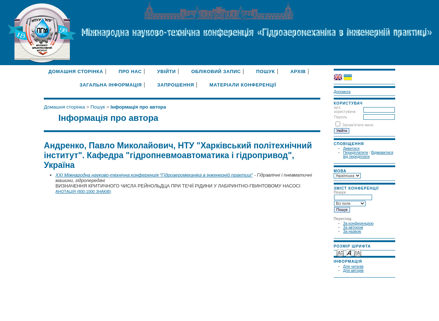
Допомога (342, 92)
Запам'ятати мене (357, 125)
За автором (353, 227)
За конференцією (358, 223)
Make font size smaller (340, 252)
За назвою (352, 231)
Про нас (130, 71)
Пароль (340, 117)
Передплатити (355, 153)
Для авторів (353, 271)
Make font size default (349, 252)
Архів (298, 71)
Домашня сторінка (75, 71)
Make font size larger (357, 252)
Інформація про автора (138, 107)
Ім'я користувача (344, 110)
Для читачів (353, 267)
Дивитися (351, 149)
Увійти (166, 71)
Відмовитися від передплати (368, 155)
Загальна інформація (111, 85)
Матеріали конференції (243, 85)
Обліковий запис (216, 71)
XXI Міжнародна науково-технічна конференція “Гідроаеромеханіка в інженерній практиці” (154, 175)
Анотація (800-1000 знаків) (83, 191)
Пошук (265, 71)
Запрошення (175, 85)
